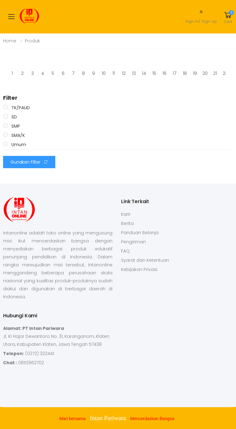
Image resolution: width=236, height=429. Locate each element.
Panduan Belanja (140, 233)
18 (185, 73)
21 (215, 73)
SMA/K (18, 135)
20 (205, 73)
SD (14, 117)
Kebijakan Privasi (139, 269)
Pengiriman (133, 242)
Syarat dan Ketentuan (145, 260)
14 (144, 73)
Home (9, 41)
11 (113, 73)
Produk (32, 41)
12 (124, 73)
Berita (127, 223)
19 (195, 73)
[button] (228, 16)
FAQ (125, 251)
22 (225, 73)
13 (134, 73)
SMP (15, 126)
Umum (18, 144)
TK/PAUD (20, 108)
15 (154, 73)
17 (175, 73)
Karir (126, 214)
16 (165, 73)
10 (104, 73)
